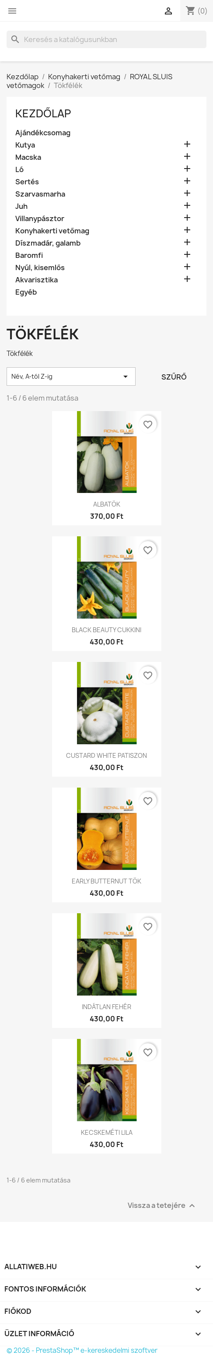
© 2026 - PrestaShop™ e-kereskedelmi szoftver (82, 1350)
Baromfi (29, 255)
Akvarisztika (36, 280)
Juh (21, 206)
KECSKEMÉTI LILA (107, 1132)
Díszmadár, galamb (47, 243)
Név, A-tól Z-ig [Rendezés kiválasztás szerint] (71, 376)
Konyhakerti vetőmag (52, 231)
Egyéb (26, 292)
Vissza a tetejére (162, 1205)
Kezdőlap (43, 113)
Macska (28, 157)
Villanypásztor (39, 218)
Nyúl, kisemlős (40, 267)
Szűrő (174, 377)
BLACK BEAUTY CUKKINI (106, 630)
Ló (19, 169)
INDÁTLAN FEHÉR (106, 1007)
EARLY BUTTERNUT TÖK (106, 881)
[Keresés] (106, 39)
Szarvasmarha (40, 194)
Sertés (27, 182)
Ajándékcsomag (42, 132)
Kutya (25, 145)
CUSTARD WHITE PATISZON (106, 755)
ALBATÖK (106, 504)
